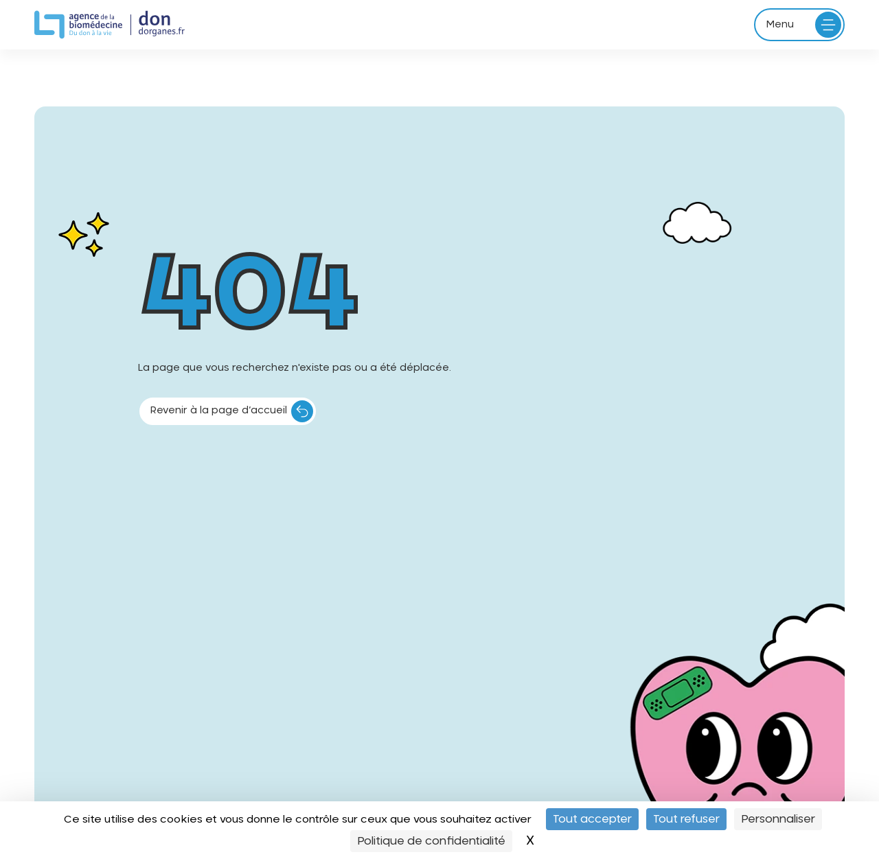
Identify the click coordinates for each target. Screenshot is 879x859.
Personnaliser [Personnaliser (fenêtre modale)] (778, 819)
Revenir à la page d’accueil (218, 410)
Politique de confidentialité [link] (431, 841)
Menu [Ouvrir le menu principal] (780, 25)
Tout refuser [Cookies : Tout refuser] (686, 819)
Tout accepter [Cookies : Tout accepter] (592, 819)
